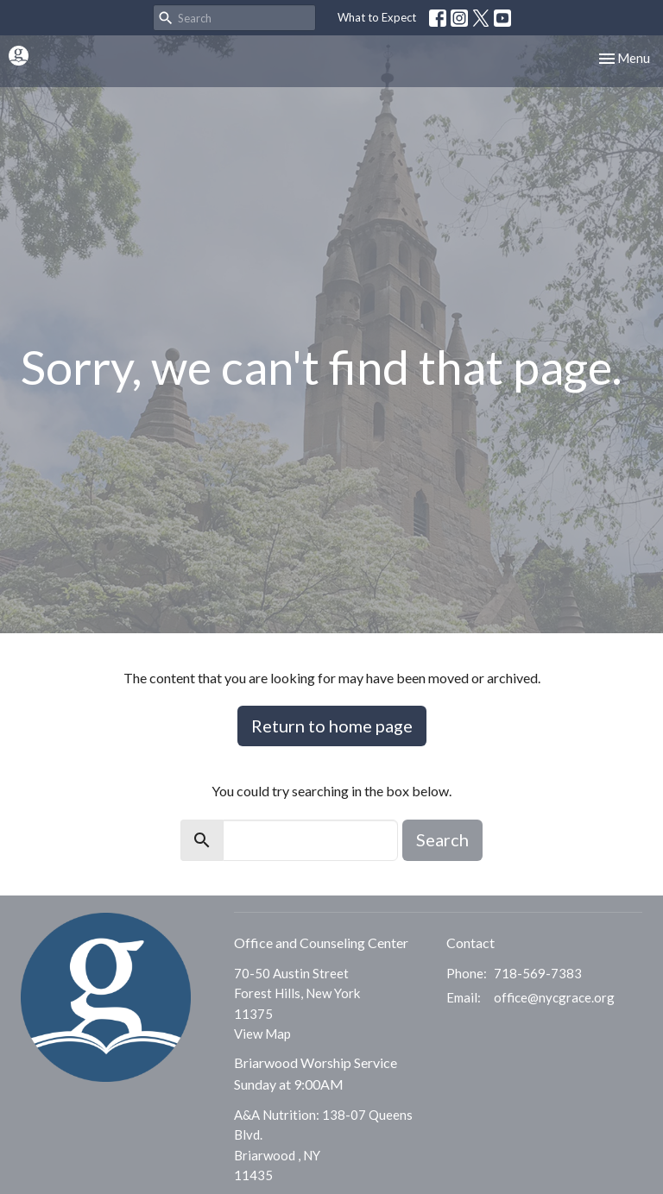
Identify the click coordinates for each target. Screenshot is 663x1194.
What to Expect (377, 17)
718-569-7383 (538, 973)
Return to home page (332, 725)
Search (442, 839)
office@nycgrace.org (554, 997)
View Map (262, 1033)
